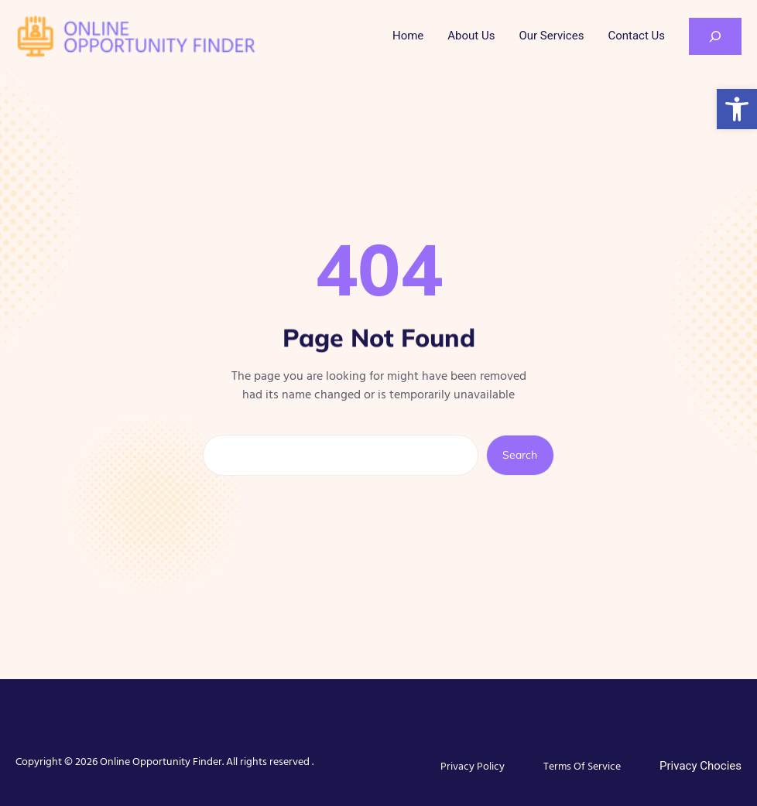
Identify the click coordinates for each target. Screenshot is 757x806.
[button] (737, 109)
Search (519, 455)
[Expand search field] (715, 36)
